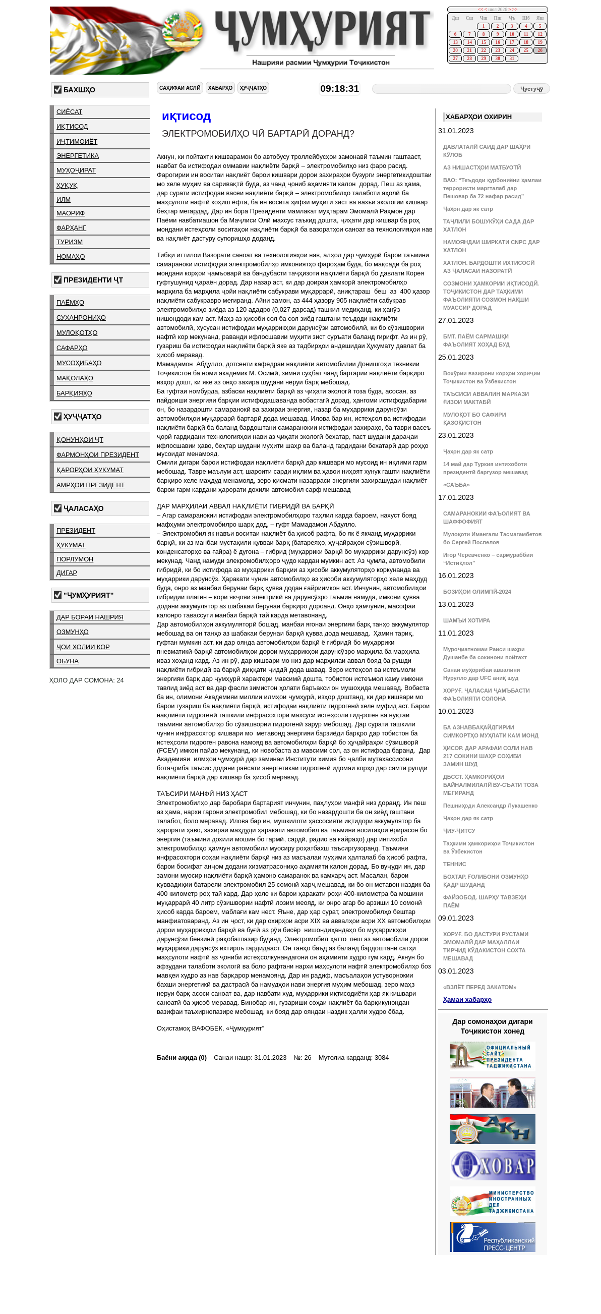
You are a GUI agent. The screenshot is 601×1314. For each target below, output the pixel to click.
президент (75, 530)
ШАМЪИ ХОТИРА (466, 620)
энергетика (77, 155)
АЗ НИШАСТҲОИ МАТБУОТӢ (482, 167)
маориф (70, 213)
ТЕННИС (454, 864)
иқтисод (72, 126)
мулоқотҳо (76, 332)
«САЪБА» (456, 485)
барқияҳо (74, 393)
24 (511, 50)
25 (525, 50)
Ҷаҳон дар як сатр (468, 209)
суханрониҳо (81, 317)
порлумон (74, 559)
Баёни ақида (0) (182, 1057)
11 (526, 34)
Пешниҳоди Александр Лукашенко (490, 806)
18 (525, 42)
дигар (66, 573)
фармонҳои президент (97, 455)
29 (483, 58)
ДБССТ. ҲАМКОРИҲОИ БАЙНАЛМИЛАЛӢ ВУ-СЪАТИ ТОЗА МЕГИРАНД (490, 785)
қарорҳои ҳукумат (90, 470)
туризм (69, 242)
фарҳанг (71, 228)
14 (469, 42)
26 (539, 50)
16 (497, 42)
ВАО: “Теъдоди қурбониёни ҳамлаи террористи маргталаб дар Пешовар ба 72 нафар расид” (492, 188)
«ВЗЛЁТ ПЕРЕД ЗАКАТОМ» (479, 987)
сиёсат (69, 112)
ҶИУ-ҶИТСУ (459, 831)
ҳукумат (71, 545)
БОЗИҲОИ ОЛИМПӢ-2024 (477, 592)
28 (469, 58)
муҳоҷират (76, 170)
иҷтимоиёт (76, 141)
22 (483, 50)
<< (481, 9)
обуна (67, 661)
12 (539, 34)
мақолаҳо (74, 378)
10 (511, 34)
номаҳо (70, 256)
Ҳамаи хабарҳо (467, 999)
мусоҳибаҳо (79, 363)
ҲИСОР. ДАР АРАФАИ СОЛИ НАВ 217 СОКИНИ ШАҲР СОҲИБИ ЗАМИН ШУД (488, 756)
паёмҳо (70, 302)
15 (483, 42)
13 (455, 42)
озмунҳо (72, 632)
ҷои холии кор (83, 647)
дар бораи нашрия (90, 617)
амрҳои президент (90, 485)
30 (497, 58)
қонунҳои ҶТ (79, 439)
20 (455, 50)
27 (455, 58)
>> (515, 9)
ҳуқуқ (67, 185)
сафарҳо (72, 348)
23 (497, 50)
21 (469, 50)
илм (63, 199)
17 (511, 42)
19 (539, 42)
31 (511, 58)
